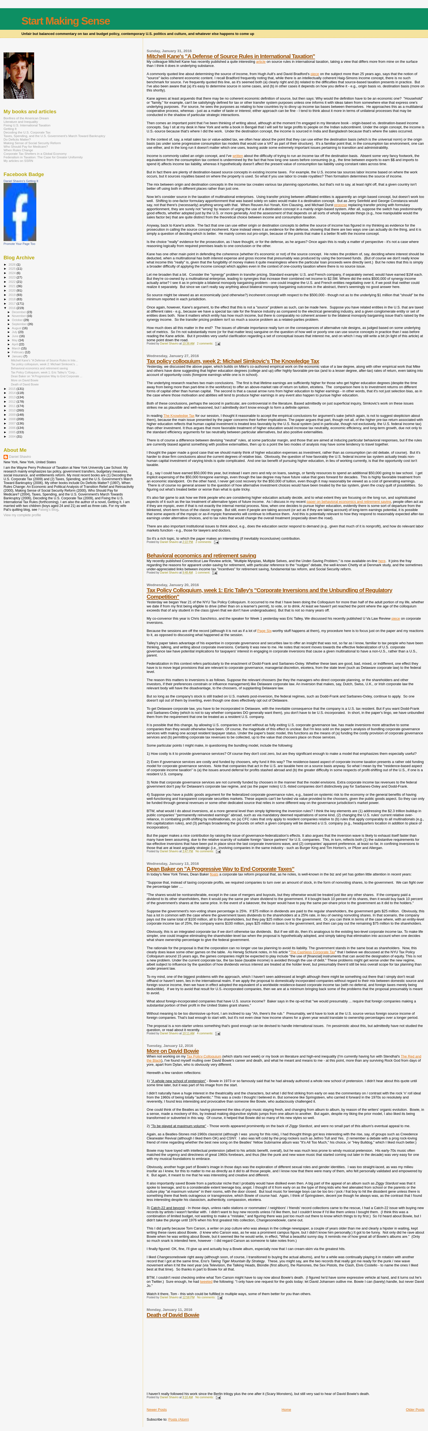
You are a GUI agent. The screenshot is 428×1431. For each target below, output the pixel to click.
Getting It (10, 128)
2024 (12, 273)
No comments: (205, 851)
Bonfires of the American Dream (26, 118)
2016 (12, 308)
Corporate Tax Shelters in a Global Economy (35, 153)
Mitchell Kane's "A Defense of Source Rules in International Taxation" (231, 56)
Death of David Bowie (173, 1315)
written (238, 156)
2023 (12, 277)
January (18, 356)
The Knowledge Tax (178, 416)
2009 (12, 414)
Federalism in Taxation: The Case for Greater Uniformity (43, 157)
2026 (12, 264)
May (15, 340)
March (16, 348)
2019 (12, 294)
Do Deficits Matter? (17, 139)
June (15, 336)
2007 (12, 423)
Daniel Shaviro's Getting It (21, 181)
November (19, 315)
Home (286, 1410)
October (18, 320)
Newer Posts (157, 1410)
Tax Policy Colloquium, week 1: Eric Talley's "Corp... (44, 372)
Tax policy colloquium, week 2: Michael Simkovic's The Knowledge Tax (233, 361)
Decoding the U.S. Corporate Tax (27, 132)
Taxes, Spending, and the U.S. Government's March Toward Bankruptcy (54, 136)
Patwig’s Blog (48, 510)
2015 (12, 388)
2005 (12, 432)
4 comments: (205, 1033)
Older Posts (415, 1410)
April (15, 344)
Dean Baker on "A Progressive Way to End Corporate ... (46, 376)
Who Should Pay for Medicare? (26, 146)
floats (214, 874)
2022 (12, 281)
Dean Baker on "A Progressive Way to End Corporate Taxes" (220, 869)
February (18, 352)
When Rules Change (18, 150)
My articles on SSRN (18, 160)
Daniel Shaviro (20, 457)
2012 (12, 401)
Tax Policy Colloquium (204, 1056)
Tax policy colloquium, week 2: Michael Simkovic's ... (44, 364)
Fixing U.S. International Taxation (27, 125)
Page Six (264, 631)
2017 (12, 303)
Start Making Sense (65, 21)
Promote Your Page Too (19, 243)
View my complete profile (22, 515)
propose (340, 205)
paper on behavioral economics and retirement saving (349, 502)
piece (315, 74)
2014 (12, 392)
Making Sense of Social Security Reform (32, 143)
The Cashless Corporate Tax (312, 952)
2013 (12, 397)
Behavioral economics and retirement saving (201, 555)
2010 (12, 410)
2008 (12, 419)
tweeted (206, 1281)
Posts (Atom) (178, 1419)
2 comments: (205, 343)
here (381, 561)
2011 (12, 406)
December (19, 312)
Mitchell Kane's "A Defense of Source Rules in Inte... (44, 360)
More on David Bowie (173, 1051)
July (15, 332)
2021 (12, 286)
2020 (12, 290)
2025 (12, 268)
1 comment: (203, 572)
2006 (12, 427)
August (17, 328)
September (20, 324)
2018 (12, 299)
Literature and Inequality (21, 121)
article (261, 62)
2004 (12, 436)
